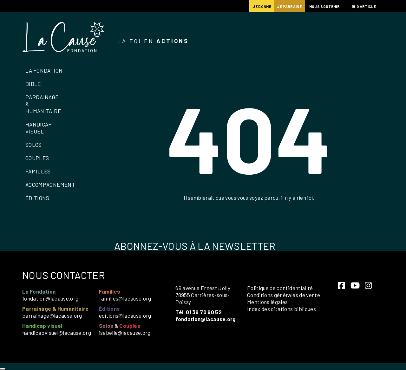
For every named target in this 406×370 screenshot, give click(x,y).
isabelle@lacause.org (125, 332)
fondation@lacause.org (50, 298)
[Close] (2, 369)
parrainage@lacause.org (52, 315)
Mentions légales (267, 302)
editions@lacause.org (125, 315)
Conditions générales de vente (283, 295)
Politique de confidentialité (280, 288)
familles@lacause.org (125, 298)
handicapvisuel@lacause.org (56, 332)
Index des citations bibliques (281, 309)
